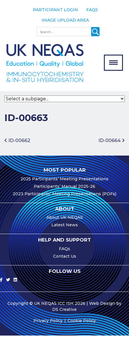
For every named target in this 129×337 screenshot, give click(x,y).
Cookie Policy (82, 322)
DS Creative (64, 310)
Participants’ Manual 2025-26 (64, 187)
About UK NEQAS (64, 218)
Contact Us (64, 257)
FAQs (92, 9)
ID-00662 (17, 142)
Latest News (64, 226)
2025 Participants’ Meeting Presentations (64, 180)
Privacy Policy (48, 322)
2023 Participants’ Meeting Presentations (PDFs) (64, 195)
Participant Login (55, 9)
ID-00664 (111, 142)
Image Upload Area (65, 20)
